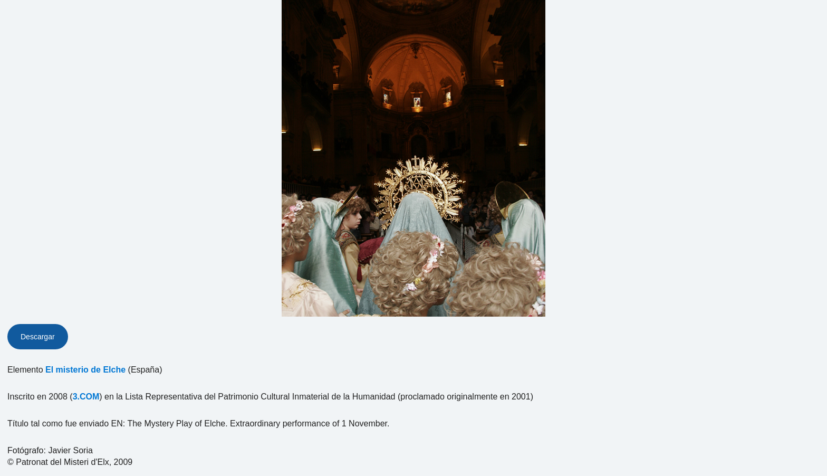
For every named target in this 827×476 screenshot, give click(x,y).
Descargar (38, 336)
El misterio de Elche (85, 369)
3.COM (86, 396)
